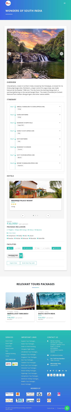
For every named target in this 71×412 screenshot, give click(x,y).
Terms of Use (50, 408)
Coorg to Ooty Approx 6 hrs (37, 132)
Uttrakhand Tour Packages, (29, 352)
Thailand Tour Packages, (28, 362)
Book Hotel (9, 341)
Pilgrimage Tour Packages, (29, 373)
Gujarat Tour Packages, (28, 341)
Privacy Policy (61, 408)
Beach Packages (26, 384)
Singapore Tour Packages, (29, 357)
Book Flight (9, 343)
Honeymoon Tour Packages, (29, 376)
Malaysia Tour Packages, (28, 354)
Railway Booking (11, 353)
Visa (7, 351)
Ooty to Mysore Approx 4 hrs (37, 156)
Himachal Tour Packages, (29, 368)
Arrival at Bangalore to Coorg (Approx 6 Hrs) (37, 108)
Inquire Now (13, 263)
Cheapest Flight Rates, (28, 349)
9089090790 (54, 365)
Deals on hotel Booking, (28, 346)
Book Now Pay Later (28, 263)
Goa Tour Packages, (27, 360)
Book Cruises (10, 348)
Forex (7, 356)
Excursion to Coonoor (37, 148)
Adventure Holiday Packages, (30, 379)
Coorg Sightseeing (37, 116)
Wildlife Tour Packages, (28, 381)
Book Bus (8, 346)
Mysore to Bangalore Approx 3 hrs (37, 164)
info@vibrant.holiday (56, 355)
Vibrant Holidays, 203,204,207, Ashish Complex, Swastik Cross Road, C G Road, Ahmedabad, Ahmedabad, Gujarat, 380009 (57, 346)
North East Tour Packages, (29, 365)
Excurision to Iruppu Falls (37, 124)
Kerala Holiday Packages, (28, 370)
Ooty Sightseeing (37, 140)
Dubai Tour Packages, (27, 344)
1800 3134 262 (54, 360)
